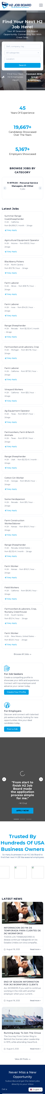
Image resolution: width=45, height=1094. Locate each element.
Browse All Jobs (22, 654)
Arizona (14, 243)
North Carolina (17, 265)
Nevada (14, 329)
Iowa (13, 307)
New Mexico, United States (22, 636)
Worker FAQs (12, 1086)
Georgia (14, 481)
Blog (23, 1086)
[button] (40, 188)
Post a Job (12, 729)
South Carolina (17, 615)
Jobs (7, 1082)
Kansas (14, 527)
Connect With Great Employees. (34, 77)
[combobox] (22, 52)
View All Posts (22, 958)
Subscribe (23, 1016)
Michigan (15, 350)
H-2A (7, 222)
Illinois (13, 286)
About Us (16, 1082)
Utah (13, 460)
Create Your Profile (16, 692)
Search (22, 65)
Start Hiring (13, 1068)
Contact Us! (32, 1068)
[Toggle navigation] (41, 5)
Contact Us (33, 1086)
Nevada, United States (20, 548)
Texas (13, 414)
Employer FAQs (30, 1082)
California (15, 222)
